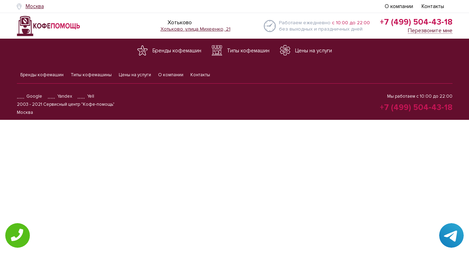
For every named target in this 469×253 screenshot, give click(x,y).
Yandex (59, 96)
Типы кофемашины (91, 75)
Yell (85, 96)
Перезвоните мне (430, 31)
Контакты (433, 6)
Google (30, 96)
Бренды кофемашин (42, 75)
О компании (399, 6)
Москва (35, 6)
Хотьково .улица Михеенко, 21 (195, 29)
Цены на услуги (135, 75)
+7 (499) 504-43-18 (416, 22)
